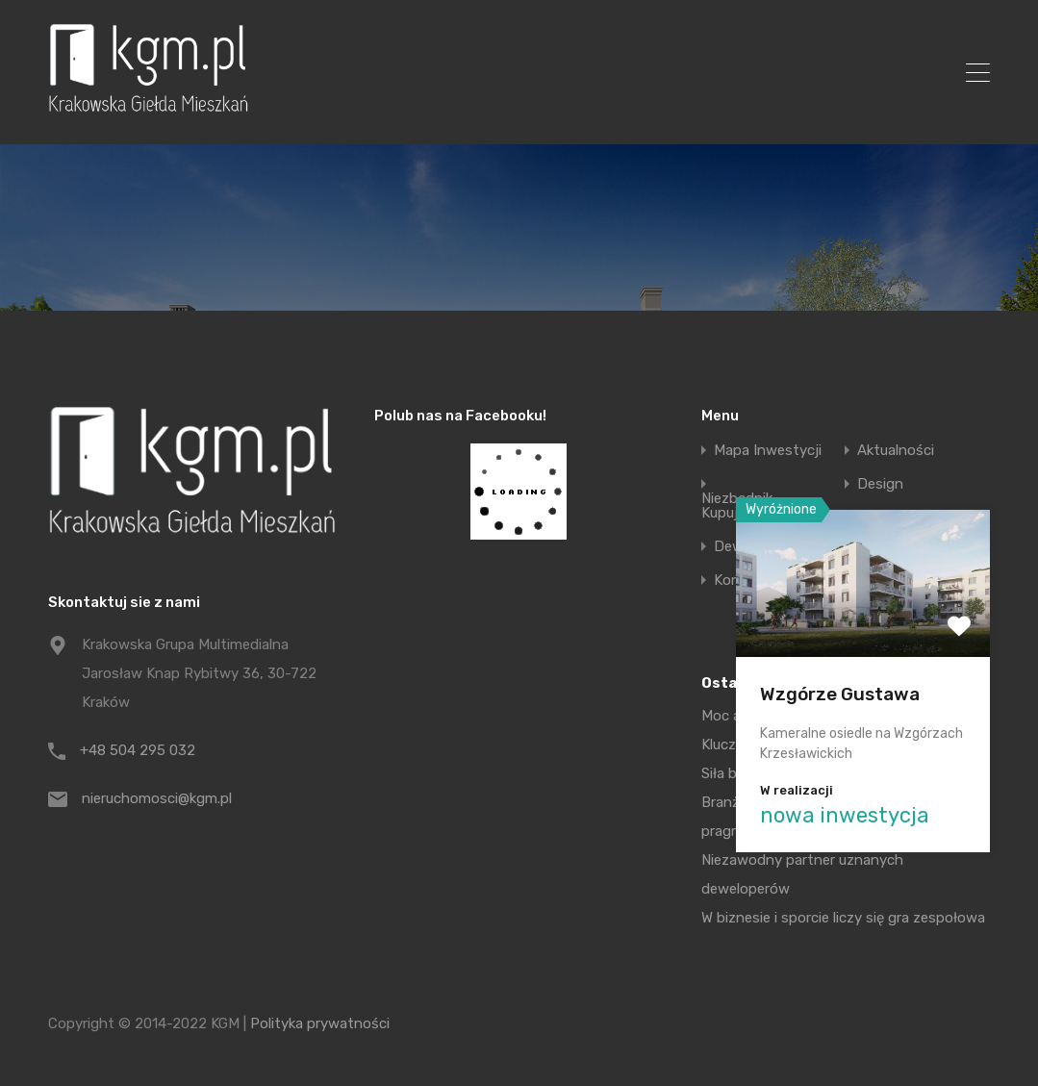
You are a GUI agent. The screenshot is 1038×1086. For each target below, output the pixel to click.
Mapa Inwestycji (768, 450)
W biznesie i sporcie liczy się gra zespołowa (843, 917)
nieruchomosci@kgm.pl (157, 798)
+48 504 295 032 (137, 750)
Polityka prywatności (320, 1023)
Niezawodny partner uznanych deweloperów (802, 874)
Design (880, 484)
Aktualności (895, 450)
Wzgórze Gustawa (840, 694)
